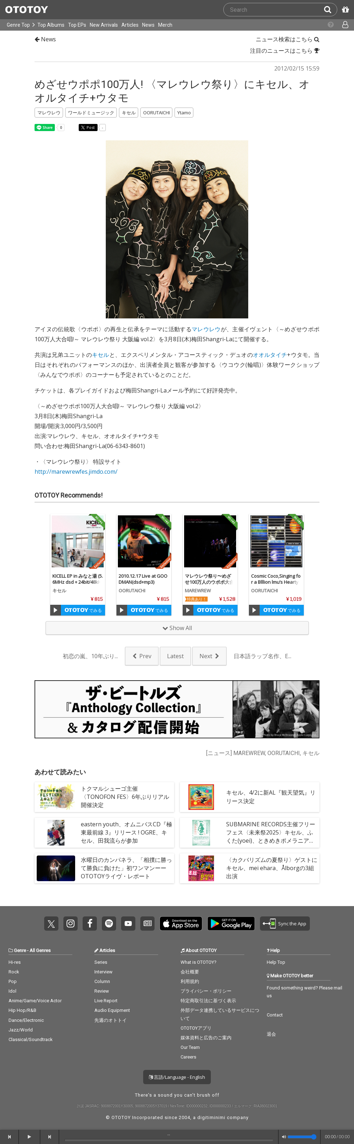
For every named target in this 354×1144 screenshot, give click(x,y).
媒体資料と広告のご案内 (206, 1037)
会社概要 (190, 971)
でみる (83, 610)
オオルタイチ (270, 355)
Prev (145, 656)
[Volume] (302, 1137)
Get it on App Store (181, 923)
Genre (20, 950)
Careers (188, 1057)
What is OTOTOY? (199, 962)
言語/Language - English (177, 1077)
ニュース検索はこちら (287, 39)
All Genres (40, 950)
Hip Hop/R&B (22, 1010)
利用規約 (190, 981)
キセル (100, 355)
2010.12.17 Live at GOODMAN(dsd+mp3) (143, 579)
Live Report (106, 1000)
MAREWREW (198, 590)
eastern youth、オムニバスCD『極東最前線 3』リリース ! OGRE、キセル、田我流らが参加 (126, 832)
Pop (13, 981)
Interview (103, 971)
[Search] (330, 9)
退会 (271, 1034)
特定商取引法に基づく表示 (208, 1000)
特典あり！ (197, 599)
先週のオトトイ (110, 1020)
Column (102, 981)
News (148, 25)
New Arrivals (104, 25)
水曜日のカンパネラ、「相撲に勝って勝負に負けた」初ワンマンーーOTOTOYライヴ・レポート (126, 868)
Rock (14, 971)
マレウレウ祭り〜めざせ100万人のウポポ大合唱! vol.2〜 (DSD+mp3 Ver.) (209, 585)
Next (205, 656)
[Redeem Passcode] (344, 10)
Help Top (276, 962)
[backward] (9, 1137)
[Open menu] (341, 25)
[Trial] (55, 610)
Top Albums (50, 25)
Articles (130, 25)
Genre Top (18, 25)
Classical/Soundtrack (31, 1039)
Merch (165, 25)
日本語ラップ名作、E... (262, 656)
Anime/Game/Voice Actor (35, 1000)
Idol (12, 991)
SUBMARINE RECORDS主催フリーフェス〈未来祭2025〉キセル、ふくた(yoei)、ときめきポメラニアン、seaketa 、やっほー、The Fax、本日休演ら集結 (270, 840)
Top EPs (77, 25)
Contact (275, 1015)
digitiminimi (211, 1117)
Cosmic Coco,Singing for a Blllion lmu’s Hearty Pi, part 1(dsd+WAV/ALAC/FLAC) (276, 585)
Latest (175, 656)
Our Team (190, 1047)
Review (101, 991)
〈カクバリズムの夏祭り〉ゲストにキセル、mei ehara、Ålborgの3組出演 (271, 868)
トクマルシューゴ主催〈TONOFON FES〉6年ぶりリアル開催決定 (125, 797)
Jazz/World (21, 1030)
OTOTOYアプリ (196, 1028)
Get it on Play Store (231, 923)
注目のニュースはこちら (284, 50)
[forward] (49, 1137)
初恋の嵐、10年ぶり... (90, 656)
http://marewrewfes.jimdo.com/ (76, 471)
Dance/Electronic (26, 1020)
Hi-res (15, 962)
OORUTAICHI (132, 590)
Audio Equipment (112, 1010)
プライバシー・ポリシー (206, 991)
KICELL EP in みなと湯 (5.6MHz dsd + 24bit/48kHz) (77, 582)
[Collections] (326, 25)
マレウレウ (206, 329)
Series (100, 962)
